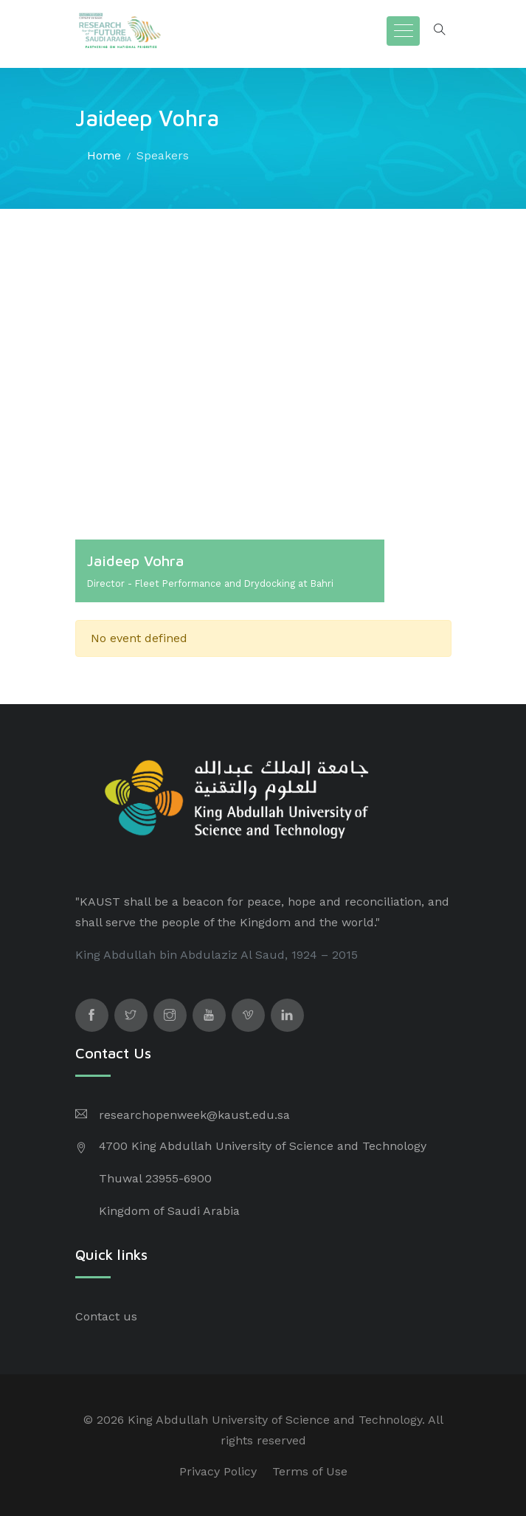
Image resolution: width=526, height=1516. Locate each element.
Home (104, 155)
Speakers (162, 155)
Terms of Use (309, 1471)
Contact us (106, 1316)
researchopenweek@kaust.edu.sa (194, 1115)
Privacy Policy (218, 1471)
